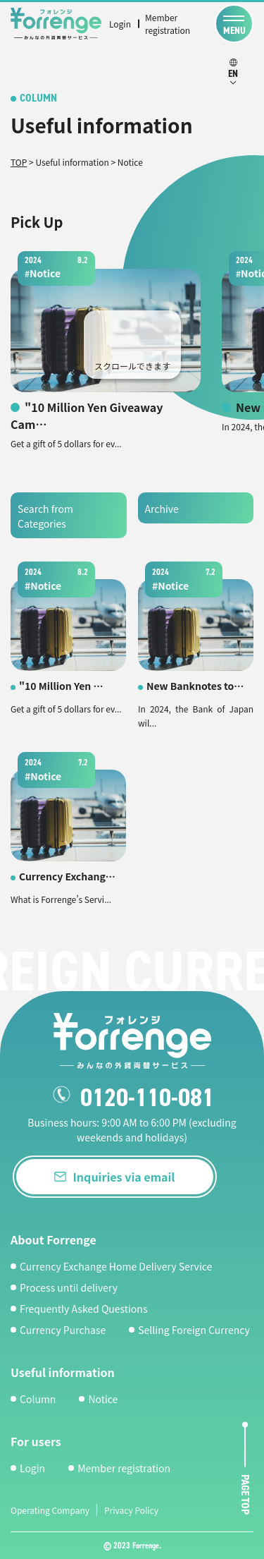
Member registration (167, 23)
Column (38, 1399)
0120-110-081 (147, 1098)
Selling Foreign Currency (194, 1330)
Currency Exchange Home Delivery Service (116, 1266)
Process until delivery (69, 1287)
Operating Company (50, 1510)
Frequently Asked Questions (83, 1309)
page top (245, 1495)
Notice (103, 1399)
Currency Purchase (63, 1330)
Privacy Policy (131, 1510)
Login (120, 24)
